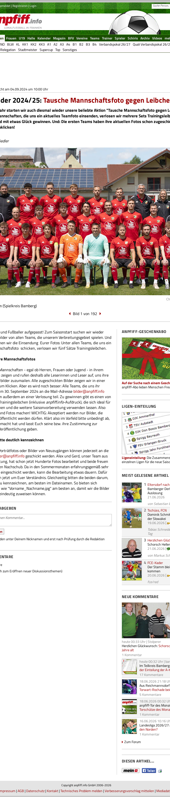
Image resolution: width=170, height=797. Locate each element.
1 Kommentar (132, 654)
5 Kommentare (150, 694)
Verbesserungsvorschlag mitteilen (129, 790)
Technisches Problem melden (81, 790)
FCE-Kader (155, 562)
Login (33, 5)
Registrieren (19, 5)
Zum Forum (132, 741)
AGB (21, 790)
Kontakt (52, 790)
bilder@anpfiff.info (88, 391)
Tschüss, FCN (157, 510)
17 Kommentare (151, 674)
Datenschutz (35, 790)
